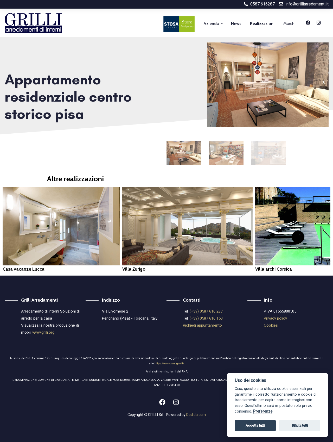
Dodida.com (196, 415)
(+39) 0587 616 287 (206, 311)
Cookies (271, 325)
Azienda (211, 23)
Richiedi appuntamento (202, 325)
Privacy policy (275, 318)
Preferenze (262, 411)
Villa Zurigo (133, 269)
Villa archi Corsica (273, 269)
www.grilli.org (43, 332)
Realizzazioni (262, 23)
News (236, 23)
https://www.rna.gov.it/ (169, 363)
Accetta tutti (255, 425)
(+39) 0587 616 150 (206, 318)
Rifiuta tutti (300, 425)
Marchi (289, 23)
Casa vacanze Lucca (23, 269)
